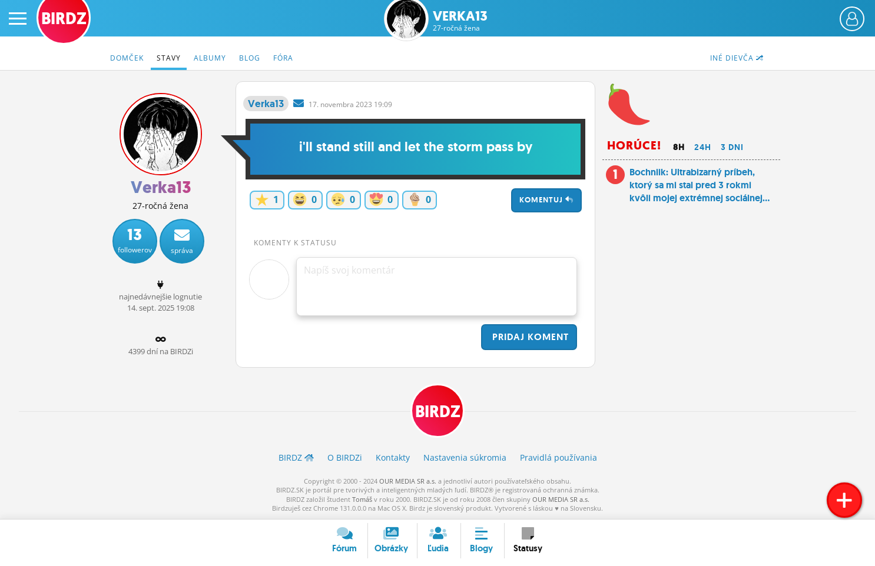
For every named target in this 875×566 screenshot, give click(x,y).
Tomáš (362, 499)
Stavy (169, 58)
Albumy (210, 58)
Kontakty (393, 457)
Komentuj (546, 200)
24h (702, 147)
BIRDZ (437, 411)
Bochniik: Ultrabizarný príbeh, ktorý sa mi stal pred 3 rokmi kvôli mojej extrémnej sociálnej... (699, 185)
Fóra (283, 58)
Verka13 (460, 21)
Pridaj (529, 337)
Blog (249, 58)
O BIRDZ (344, 457)
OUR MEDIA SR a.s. (407, 481)
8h (679, 147)
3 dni (732, 147)
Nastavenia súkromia (464, 457)
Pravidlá (558, 457)
